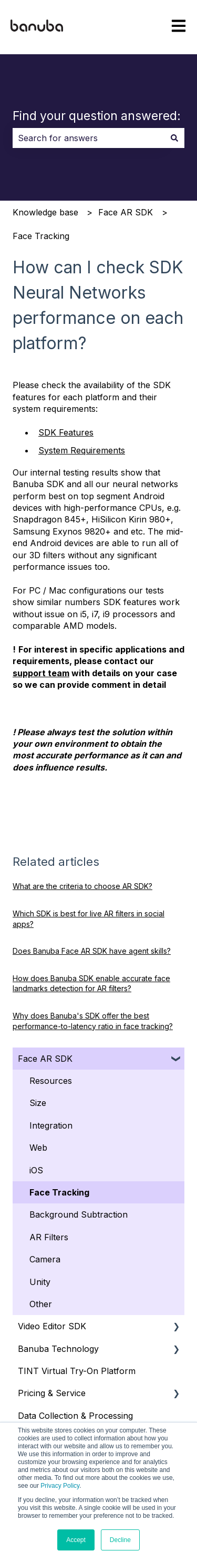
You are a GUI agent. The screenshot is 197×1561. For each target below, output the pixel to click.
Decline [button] (120, 1540)
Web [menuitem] (38, 1147)
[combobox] (88, 138)
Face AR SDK (125, 212)
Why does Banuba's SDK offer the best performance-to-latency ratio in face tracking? (93, 1021)
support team (41, 673)
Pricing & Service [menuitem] (52, 1393)
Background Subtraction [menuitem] (78, 1214)
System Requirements (81, 450)
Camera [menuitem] (44, 1259)
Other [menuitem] (40, 1304)
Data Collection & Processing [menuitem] (75, 1415)
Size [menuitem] (37, 1103)
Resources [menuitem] (50, 1080)
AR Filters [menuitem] (48, 1237)
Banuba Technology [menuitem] (58, 1348)
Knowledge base (45, 212)
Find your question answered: (97, 115)
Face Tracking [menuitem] (59, 1192)
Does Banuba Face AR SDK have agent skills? (92, 950)
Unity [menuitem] (39, 1282)
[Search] (174, 138)
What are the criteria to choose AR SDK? (82, 886)
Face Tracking (41, 236)
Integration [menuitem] (50, 1125)
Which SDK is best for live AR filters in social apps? (88, 918)
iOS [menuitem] (36, 1170)
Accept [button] (76, 1540)
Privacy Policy (59, 1485)
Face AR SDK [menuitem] (45, 1058)
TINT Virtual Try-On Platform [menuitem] (77, 1371)
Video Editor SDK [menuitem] (52, 1326)
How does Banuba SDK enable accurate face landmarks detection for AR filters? (91, 983)
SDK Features (66, 432)
